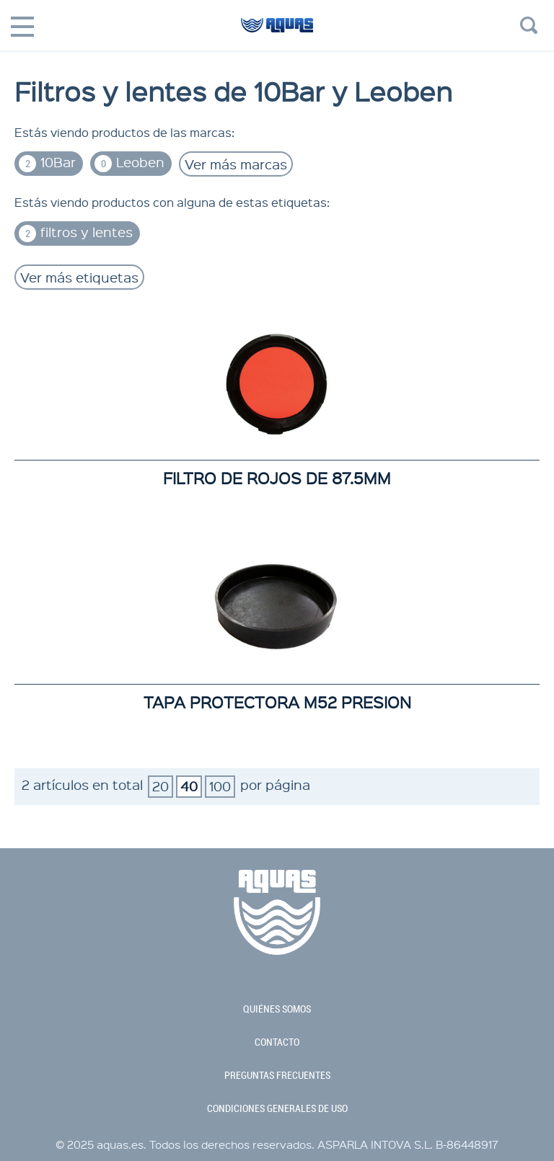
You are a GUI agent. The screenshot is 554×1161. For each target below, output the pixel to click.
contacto (277, 1042)
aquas (277, 31)
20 (160, 786)
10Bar (47, 162)
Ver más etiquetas (79, 277)
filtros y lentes (76, 232)
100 (220, 786)
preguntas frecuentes (277, 1075)
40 (189, 786)
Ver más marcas (236, 164)
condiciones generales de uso (277, 1108)
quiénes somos (277, 1009)
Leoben (129, 162)
